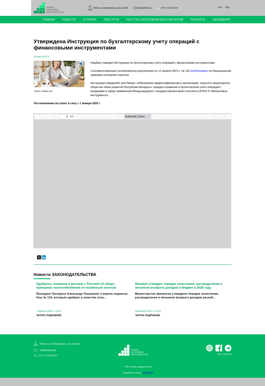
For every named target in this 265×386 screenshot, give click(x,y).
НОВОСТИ (69, 19)
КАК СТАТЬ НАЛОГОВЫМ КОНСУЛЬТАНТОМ (154, 19)
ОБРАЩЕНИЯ (221, 19)
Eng (227, 7)
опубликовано (199, 70)
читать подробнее (48, 315)
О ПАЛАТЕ (90, 19)
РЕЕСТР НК (111, 19)
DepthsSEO (148, 373)
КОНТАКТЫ (198, 19)
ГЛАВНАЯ (48, 19)
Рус (220, 7)
